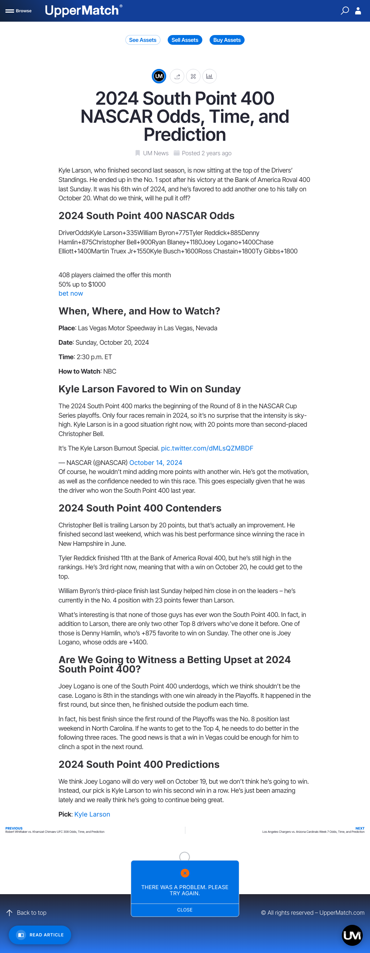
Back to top (25, 913)
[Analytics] (209, 76)
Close (185, 910)
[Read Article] (40, 935)
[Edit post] (193, 76)
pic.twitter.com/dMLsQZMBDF (207, 448)
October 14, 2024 (155, 463)
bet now (71, 293)
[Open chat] (352, 935)
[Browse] (18, 10)
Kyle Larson (92, 814)
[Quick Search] (345, 10)
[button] (177, 76)
